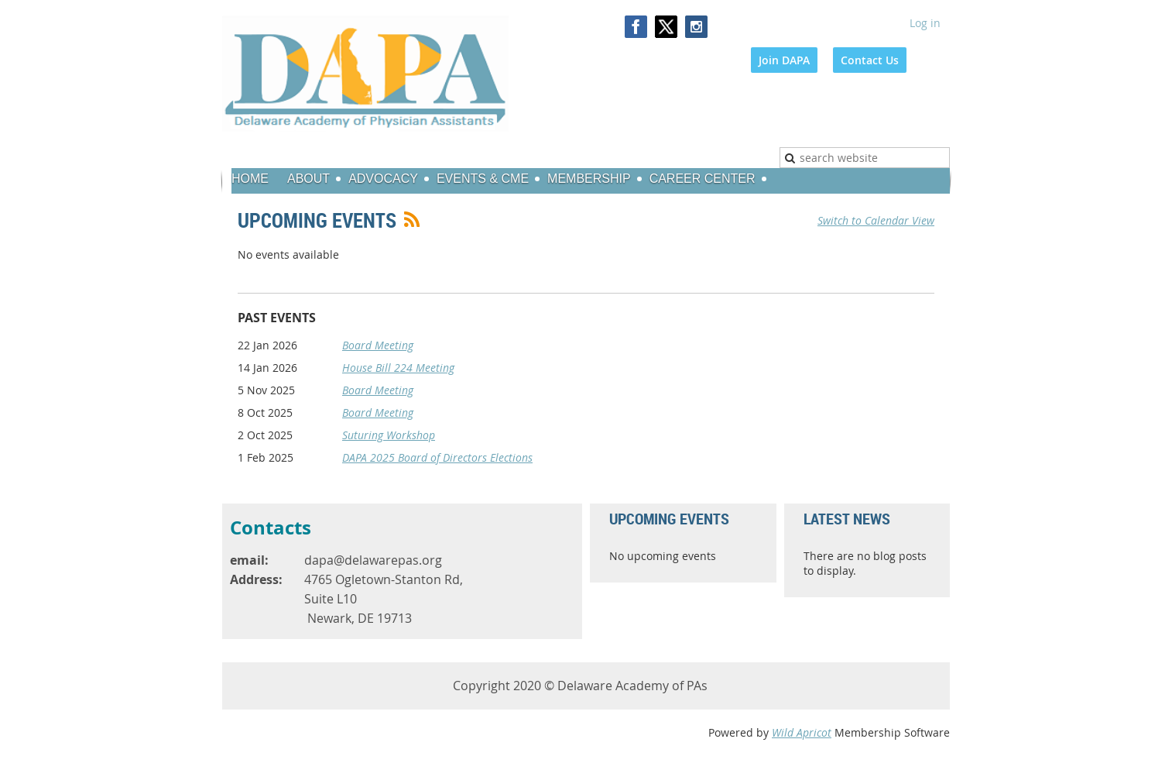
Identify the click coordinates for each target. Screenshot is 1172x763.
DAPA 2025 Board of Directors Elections (437, 457)
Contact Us (870, 60)
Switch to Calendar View (875, 220)
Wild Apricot (801, 732)
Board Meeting (377, 345)
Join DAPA (784, 60)
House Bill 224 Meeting (398, 367)
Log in (925, 22)
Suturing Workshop (388, 435)
